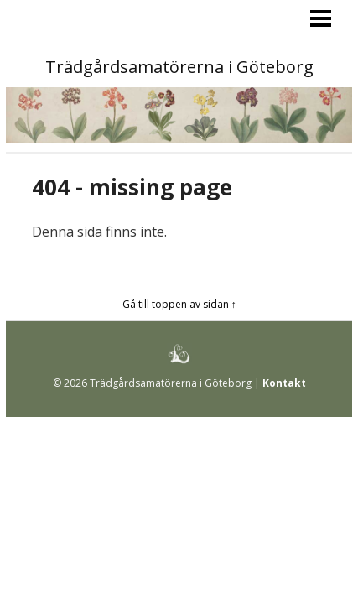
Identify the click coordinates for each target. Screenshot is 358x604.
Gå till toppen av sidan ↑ (179, 304)
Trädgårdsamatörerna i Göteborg (179, 66)
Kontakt (284, 383)
